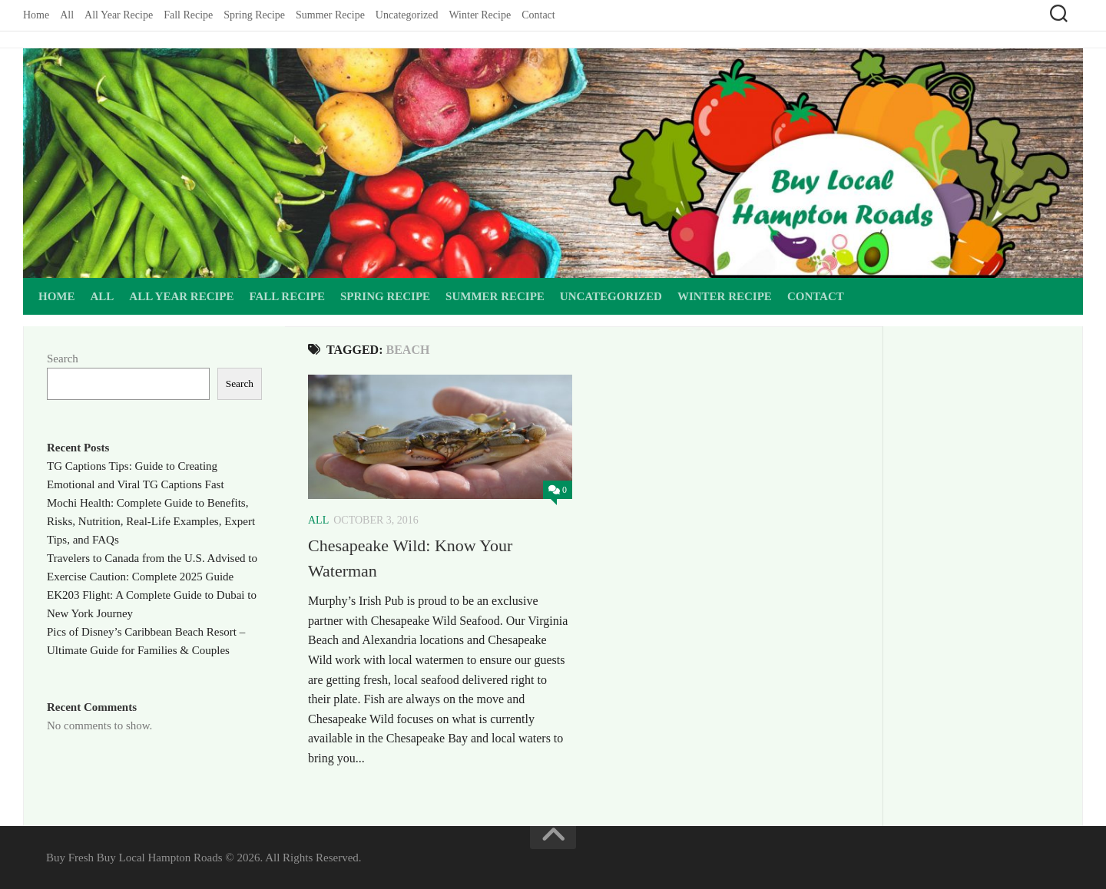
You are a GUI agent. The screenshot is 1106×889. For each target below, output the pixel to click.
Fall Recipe (188, 15)
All (67, 15)
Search (62, 358)
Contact (538, 15)
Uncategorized (407, 15)
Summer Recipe (330, 15)
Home (36, 15)
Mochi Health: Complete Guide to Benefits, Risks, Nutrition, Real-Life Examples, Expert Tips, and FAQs (151, 521)
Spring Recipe (254, 15)
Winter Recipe (480, 15)
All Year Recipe (118, 15)
